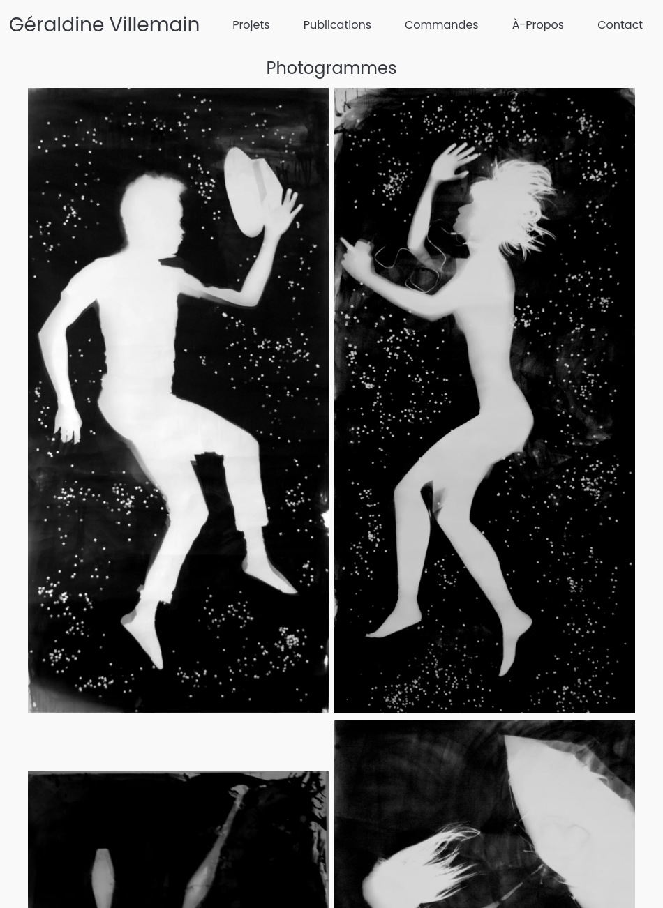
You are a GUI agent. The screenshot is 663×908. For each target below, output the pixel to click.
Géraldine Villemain (104, 24)
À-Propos (538, 25)
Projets (251, 25)
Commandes (442, 25)
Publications (337, 25)
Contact (620, 25)
